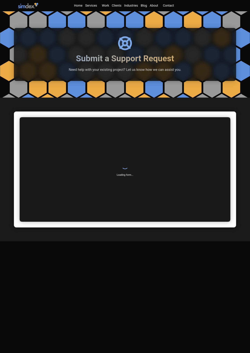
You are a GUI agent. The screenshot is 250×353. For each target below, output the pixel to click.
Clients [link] (116, 5)
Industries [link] (131, 5)
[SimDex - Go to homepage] (28, 5)
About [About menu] (154, 5)
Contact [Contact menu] (168, 5)
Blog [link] (144, 5)
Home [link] (78, 5)
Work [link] (105, 5)
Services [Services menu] (91, 5)
